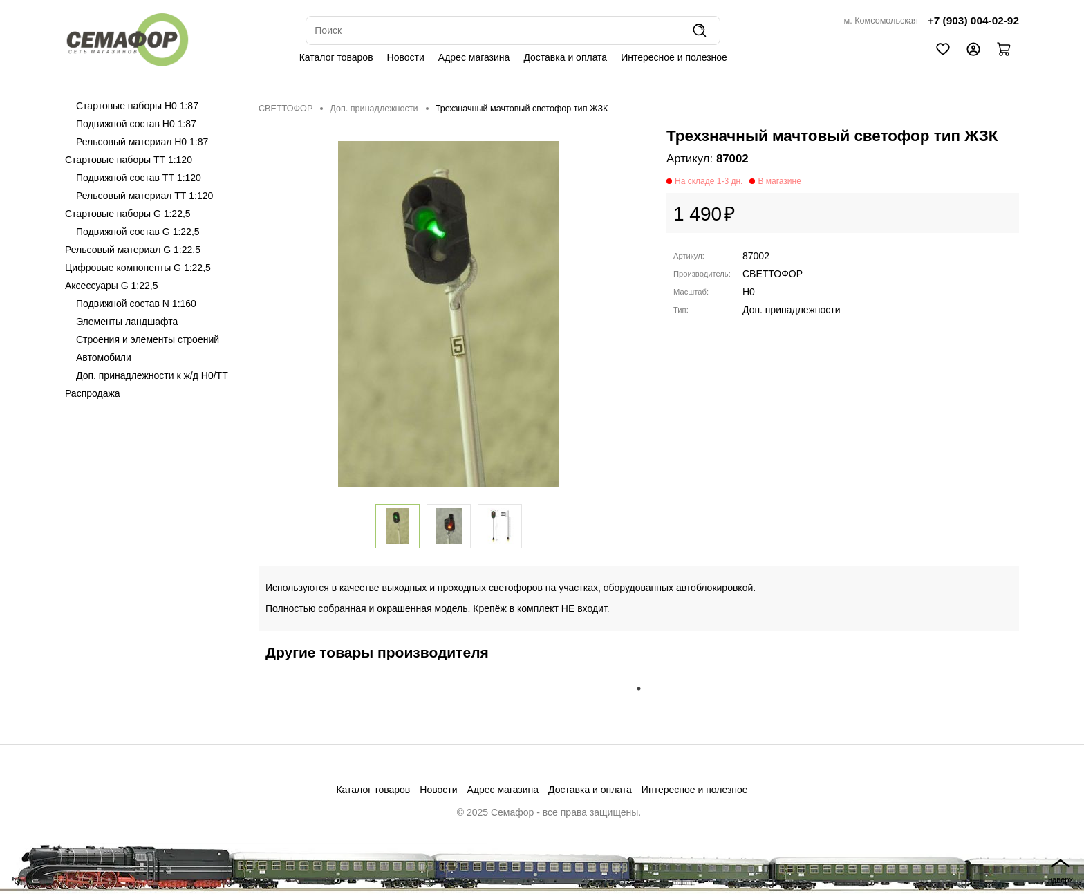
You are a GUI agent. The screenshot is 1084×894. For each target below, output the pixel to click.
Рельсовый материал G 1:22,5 (132, 249)
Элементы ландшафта (127, 321)
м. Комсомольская (881, 21)
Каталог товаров (336, 57)
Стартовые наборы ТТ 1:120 (128, 159)
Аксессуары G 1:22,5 (111, 285)
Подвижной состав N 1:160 (136, 303)
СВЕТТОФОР (285, 108)
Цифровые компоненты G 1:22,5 (138, 267)
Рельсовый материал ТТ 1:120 (144, 195)
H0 (748, 291)
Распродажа (92, 393)
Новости (405, 57)
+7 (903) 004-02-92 (973, 20)
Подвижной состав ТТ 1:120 (138, 177)
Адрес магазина (474, 57)
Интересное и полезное (674, 57)
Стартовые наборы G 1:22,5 (128, 213)
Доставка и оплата (565, 57)
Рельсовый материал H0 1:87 (142, 141)
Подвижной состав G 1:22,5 (138, 231)
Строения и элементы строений (147, 339)
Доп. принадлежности (374, 108)
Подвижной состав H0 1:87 (136, 123)
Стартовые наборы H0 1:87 (137, 105)
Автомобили (103, 357)
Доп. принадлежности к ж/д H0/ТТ (152, 375)
